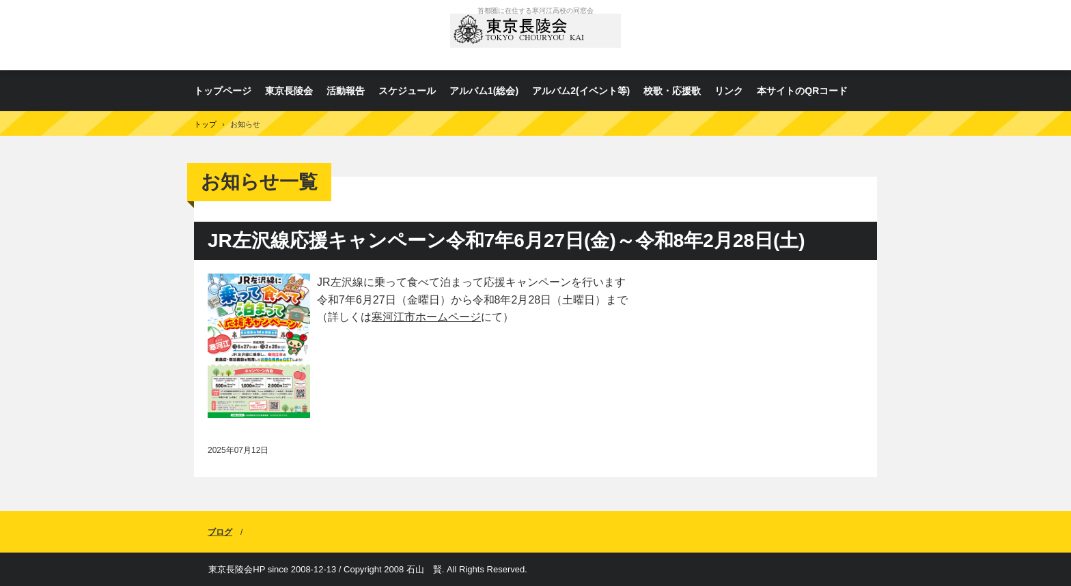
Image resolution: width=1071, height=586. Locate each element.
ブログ (220, 532)
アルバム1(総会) (483, 90)
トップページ (222, 90)
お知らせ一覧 (259, 181)
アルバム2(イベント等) (581, 90)
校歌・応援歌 (672, 90)
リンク (728, 90)
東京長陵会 (535, 35)
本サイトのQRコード (802, 90)
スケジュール (407, 90)
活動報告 (345, 90)
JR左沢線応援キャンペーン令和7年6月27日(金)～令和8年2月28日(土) (506, 240)
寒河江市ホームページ (426, 317)
